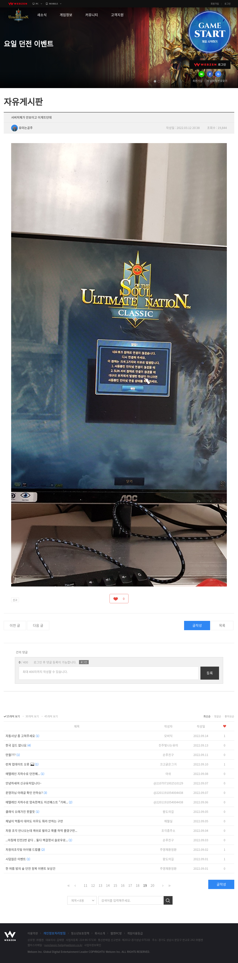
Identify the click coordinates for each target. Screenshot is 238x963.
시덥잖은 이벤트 (18, 859)
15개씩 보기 (13, 716)
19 (145, 885)
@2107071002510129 (168, 783)
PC (37, 3)
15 (115, 885)
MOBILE (53, 3)
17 (130, 885)
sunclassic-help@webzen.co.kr (63, 945)
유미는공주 (22, 127)
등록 (210, 673)
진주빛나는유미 (168, 745)
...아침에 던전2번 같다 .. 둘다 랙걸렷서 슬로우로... (39, 840)
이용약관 (33, 933)
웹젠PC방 (116, 933)
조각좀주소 (168, 830)
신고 (15, 600)
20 (152, 885)
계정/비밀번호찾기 (217, 80)
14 (108, 885)
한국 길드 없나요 (18, 745)
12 (93, 885)
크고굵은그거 (168, 764)
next (173, 81)
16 (123, 885)
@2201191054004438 (168, 792)
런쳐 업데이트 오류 (22, 764)
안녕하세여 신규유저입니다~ (23, 783)
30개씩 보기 (32, 716)
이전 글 (15, 625)
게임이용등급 (135, 933)
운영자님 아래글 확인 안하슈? (26, 792)
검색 (168, 900)
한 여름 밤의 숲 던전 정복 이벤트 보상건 (30, 868)
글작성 (197, 625)
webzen (17, 3)
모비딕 (168, 735)
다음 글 (38, 625)
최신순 (207, 716)
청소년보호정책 (80, 933)
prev (148, 81)
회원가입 (215, 3)
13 (100, 885)
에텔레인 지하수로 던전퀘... (25, 773)
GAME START (209, 32)
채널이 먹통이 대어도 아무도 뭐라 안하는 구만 (34, 821)
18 (137, 885)
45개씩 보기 (51, 716)
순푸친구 (168, 754)
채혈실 (168, 821)
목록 (222, 625)
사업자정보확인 (92, 945)
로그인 (227, 3)
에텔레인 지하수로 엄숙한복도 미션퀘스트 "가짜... (39, 802)
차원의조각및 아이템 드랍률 (25, 849)
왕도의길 (168, 811)
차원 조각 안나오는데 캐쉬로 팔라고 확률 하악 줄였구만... (41, 830)
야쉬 (168, 773)
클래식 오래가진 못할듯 (22, 811)
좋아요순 (229, 716)
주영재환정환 (168, 849)
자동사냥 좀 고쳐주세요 (22, 735)
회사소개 (100, 933)
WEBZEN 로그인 (210, 64)
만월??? (13, 754)
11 (85, 885)
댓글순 (217, 716)
